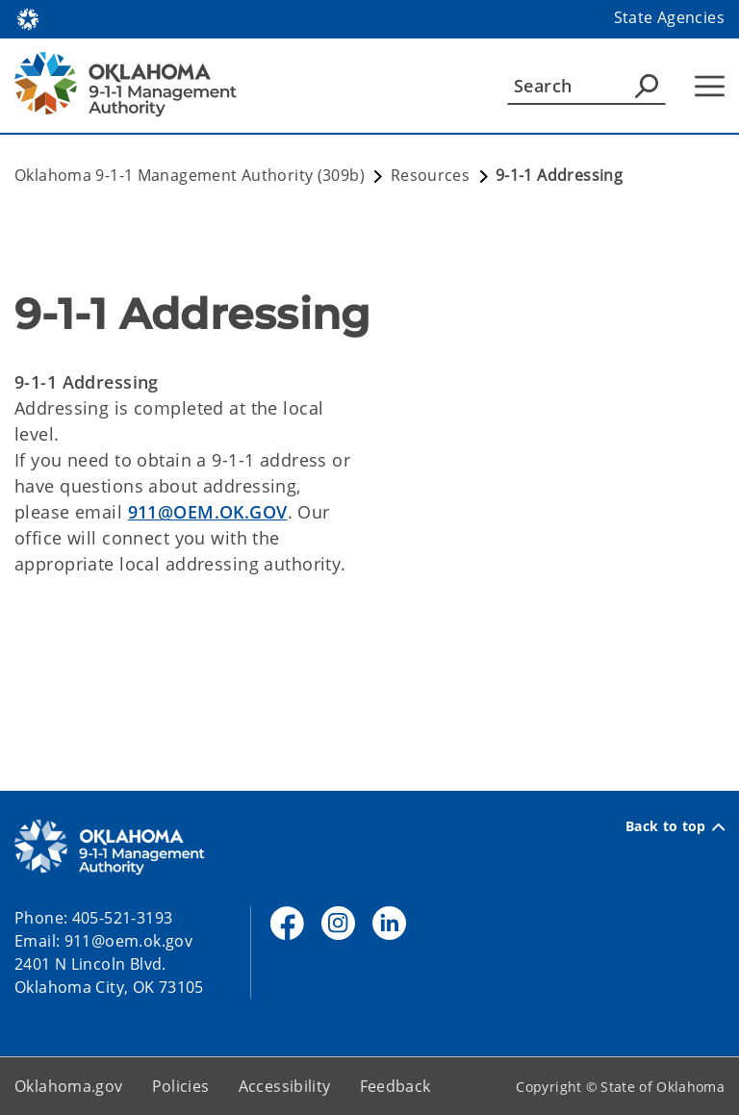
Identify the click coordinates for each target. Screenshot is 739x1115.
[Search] (586, 85)
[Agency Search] (646, 85)
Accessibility (285, 1086)
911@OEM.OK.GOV (208, 511)
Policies (181, 1086)
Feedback (395, 1086)
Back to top (675, 826)
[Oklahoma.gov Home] (27, 18)
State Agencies (669, 17)
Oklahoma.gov (68, 1086)
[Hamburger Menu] (710, 86)
